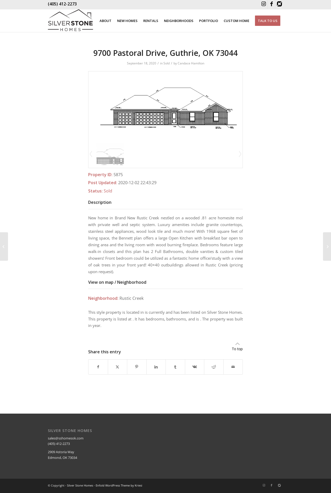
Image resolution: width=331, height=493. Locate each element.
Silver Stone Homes (80, 485)
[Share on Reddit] (213, 367)
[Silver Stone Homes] (70, 20)
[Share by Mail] (233, 367)
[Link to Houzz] (279, 4)
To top (237, 348)
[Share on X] (117, 367)
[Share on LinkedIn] (156, 367)
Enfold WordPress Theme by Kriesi (119, 485)
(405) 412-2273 (62, 4)
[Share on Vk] (194, 367)
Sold (166, 63)
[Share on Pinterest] (136, 367)
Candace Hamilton (191, 63)
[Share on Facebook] (98, 367)
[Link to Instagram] (263, 4)
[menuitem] (105, 20)
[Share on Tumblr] (175, 367)
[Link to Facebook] (271, 4)
